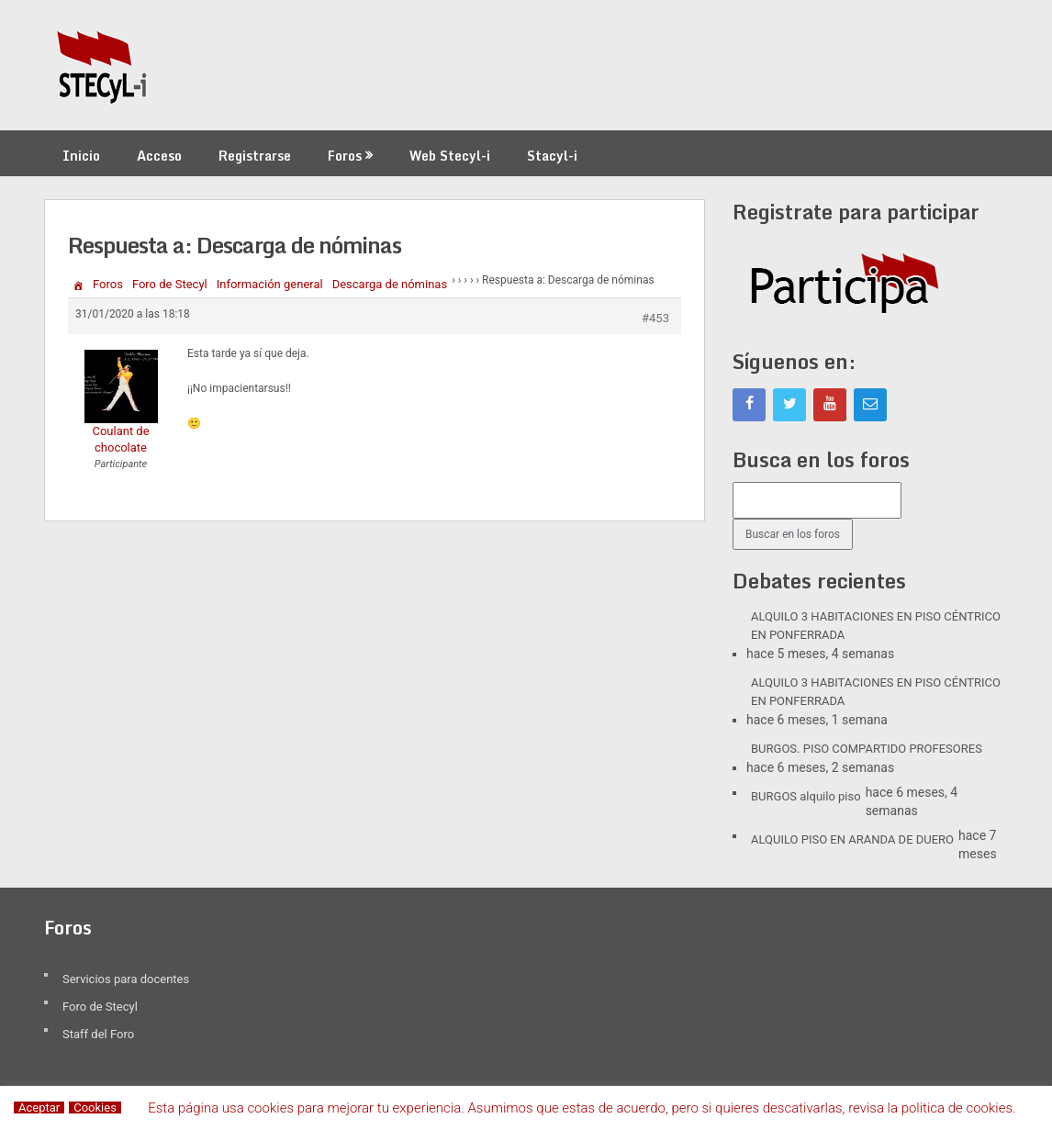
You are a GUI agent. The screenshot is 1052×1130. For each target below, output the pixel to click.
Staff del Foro (98, 1034)
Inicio (81, 155)
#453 (655, 318)
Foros (345, 155)
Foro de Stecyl (169, 284)
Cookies (95, 1107)
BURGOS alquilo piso (806, 796)
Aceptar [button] (39, 1107)
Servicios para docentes (125, 979)
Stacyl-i (552, 155)
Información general (270, 284)
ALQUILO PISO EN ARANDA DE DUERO (852, 839)
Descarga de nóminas (389, 284)
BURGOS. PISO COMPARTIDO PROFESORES (866, 748)
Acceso (159, 155)
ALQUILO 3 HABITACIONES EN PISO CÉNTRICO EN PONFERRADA (876, 626)
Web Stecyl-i (449, 155)
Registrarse (254, 155)
